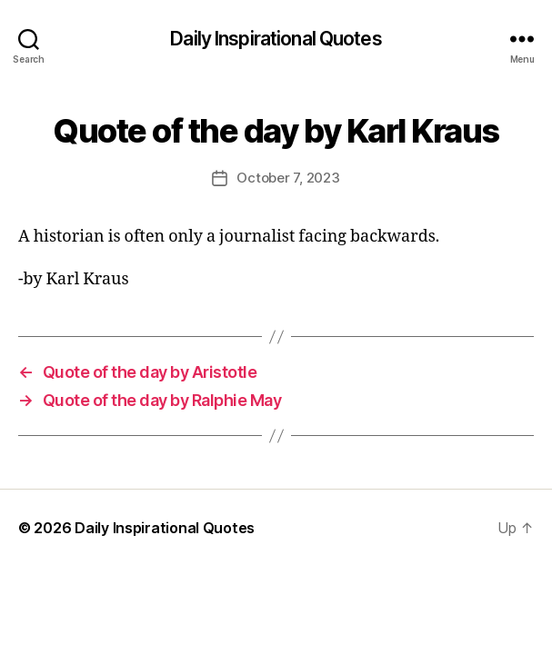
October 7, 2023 (287, 177)
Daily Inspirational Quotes (275, 38)
